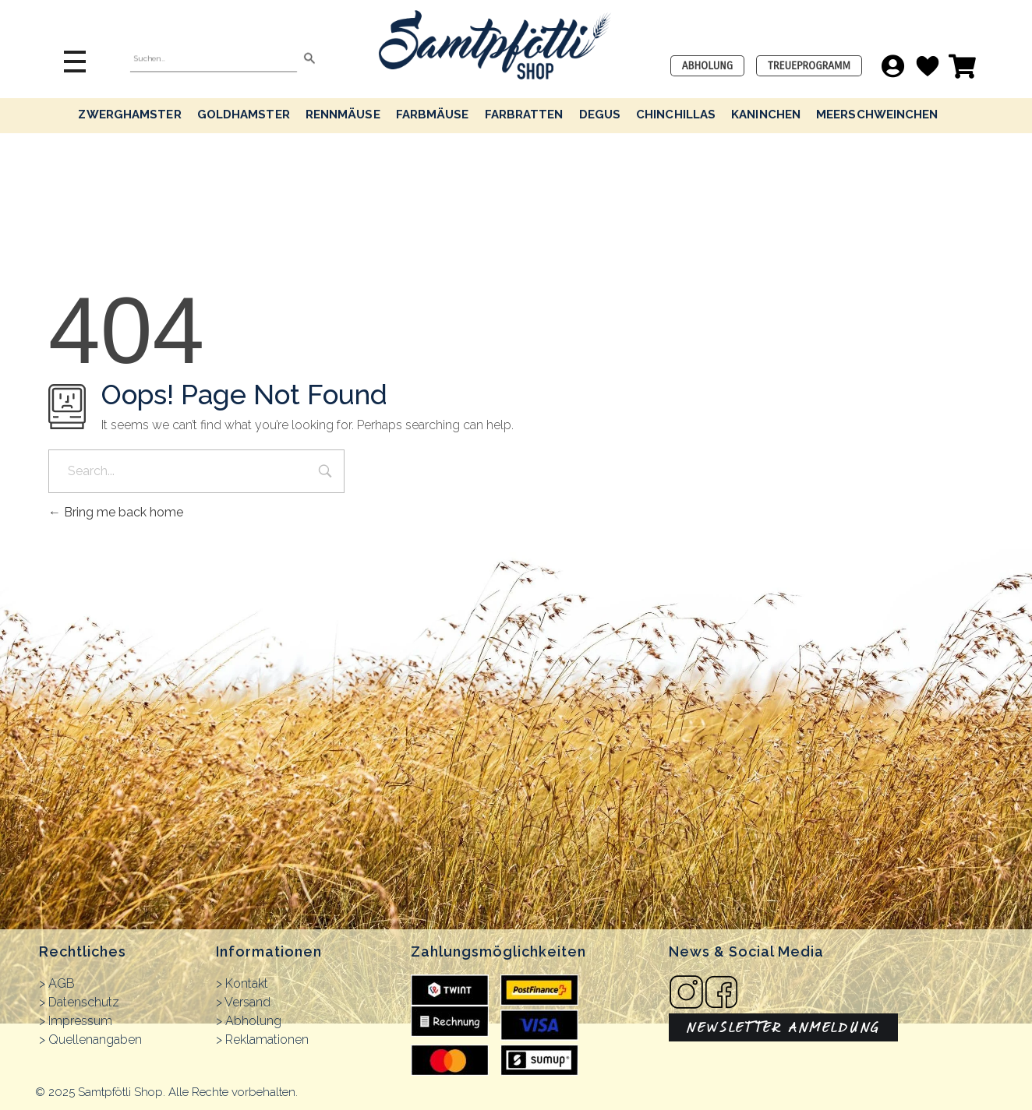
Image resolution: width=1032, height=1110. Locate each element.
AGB (61, 983)
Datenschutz (83, 1002)
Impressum (80, 1020)
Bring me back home (115, 512)
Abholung (253, 1020)
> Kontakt (242, 983)
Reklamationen (267, 1039)
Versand (247, 1002)
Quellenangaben (95, 1039)
